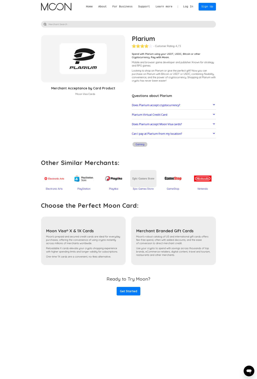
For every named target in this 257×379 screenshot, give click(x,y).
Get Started (128, 291)
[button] (102, 7)
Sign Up (207, 7)
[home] (56, 7)
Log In (188, 7)
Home (89, 7)
